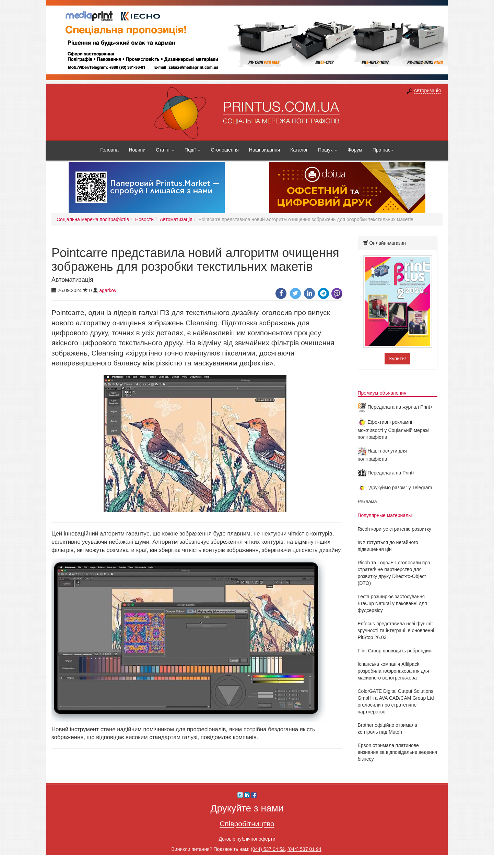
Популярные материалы (385, 515)
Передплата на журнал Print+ (395, 407)
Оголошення (224, 150)
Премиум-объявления (382, 393)
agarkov (107, 290)
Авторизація (427, 90)
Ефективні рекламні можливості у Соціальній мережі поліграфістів (394, 429)
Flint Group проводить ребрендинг (395, 650)
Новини (137, 150)
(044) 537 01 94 (304, 849)
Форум (355, 150)
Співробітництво (247, 824)
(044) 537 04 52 (268, 849)
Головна (109, 150)
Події (193, 150)
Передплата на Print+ (386, 472)
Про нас (383, 150)
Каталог (299, 150)
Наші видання (264, 150)
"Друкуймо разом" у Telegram (395, 487)
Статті (165, 150)
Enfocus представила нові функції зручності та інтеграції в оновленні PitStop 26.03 (396, 630)
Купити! (397, 358)
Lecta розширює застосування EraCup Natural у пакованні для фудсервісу (392, 603)
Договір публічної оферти (247, 839)
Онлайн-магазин (387, 243)
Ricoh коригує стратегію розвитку (395, 529)
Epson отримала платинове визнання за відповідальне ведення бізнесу (397, 752)
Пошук (327, 150)
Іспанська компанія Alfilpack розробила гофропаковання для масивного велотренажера (393, 671)
